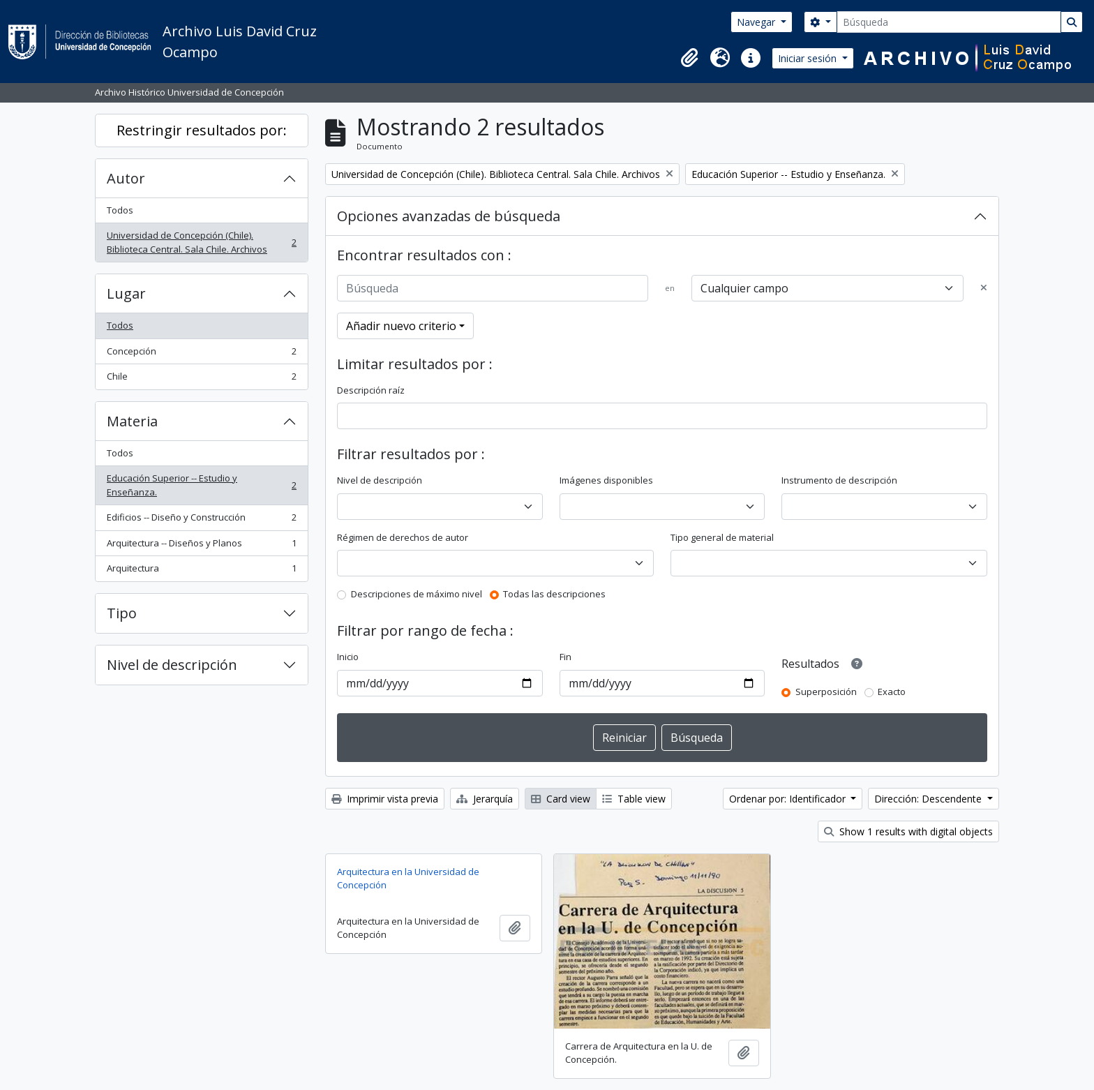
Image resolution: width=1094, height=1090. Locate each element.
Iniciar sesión (808, 58)
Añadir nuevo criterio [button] (401, 326)
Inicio (348, 656)
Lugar (126, 293)
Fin (565, 656)
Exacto (892, 691)
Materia (132, 421)
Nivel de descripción (172, 664)
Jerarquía (484, 798)
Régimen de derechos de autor (402, 537)
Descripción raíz (371, 390)
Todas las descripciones (554, 594)
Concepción (201, 354)
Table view (634, 798)
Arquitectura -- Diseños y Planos (201, 546)
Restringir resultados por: (202, 130)
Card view (560, 798)
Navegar (757, 22)
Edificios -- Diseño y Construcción (201, 520)
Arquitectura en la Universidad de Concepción (408, 878)
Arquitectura (201, 571)
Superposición (826, 691)
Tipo (122, 613)
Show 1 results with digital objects (908, 831)
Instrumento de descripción (839, 480)
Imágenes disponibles (606, 480)
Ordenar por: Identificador (788, 798)
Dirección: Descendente (929, 798)
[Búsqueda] (949, 22)
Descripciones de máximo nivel (416, 594)
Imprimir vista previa (384, 798)
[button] (689, 58)
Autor (126, 178)
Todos (120, 210)
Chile (201, 379)
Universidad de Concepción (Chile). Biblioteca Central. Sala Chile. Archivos (201, 242)
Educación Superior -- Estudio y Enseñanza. (201, 485)
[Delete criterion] (983, 288)
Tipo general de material (722, 537)
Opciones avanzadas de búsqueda (448, 216)
